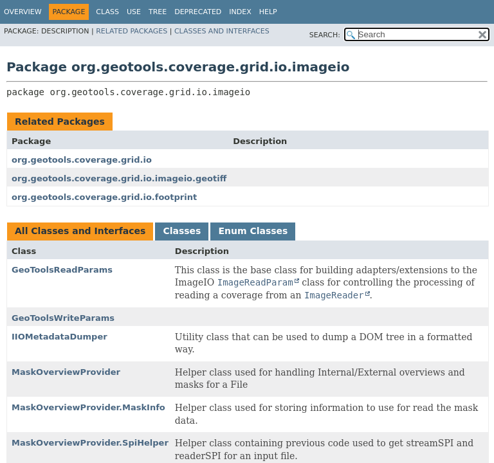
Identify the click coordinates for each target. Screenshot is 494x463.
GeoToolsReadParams (62, 270)
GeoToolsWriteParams (63, 318)
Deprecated (197, 12)
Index (240, 12)
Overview (23, 12)
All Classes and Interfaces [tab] (80, 231)
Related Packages (131, 31)
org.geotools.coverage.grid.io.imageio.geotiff (119, 178)
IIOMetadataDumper (59, 336)
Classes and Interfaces (222, 31)
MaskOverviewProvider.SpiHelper (90, 443)
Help (268, 12)
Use (134, 12)
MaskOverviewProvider (66, 372)
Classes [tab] (182, 231)
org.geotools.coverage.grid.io (82, 160)
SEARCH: (324, 35)
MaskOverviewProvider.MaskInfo (88, 407)
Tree (158, 12)
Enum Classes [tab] (253, 231)
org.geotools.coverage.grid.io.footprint (104, 197)
